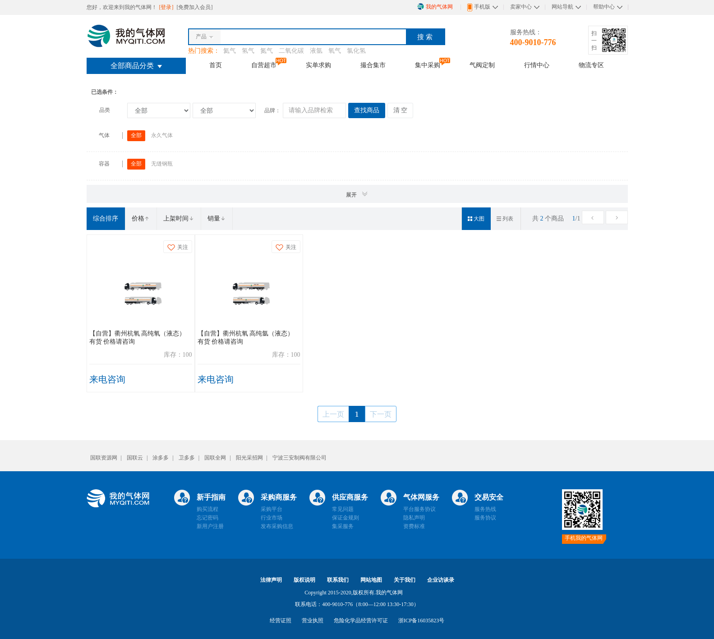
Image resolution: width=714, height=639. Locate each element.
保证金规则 (345, 518)
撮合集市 (373, 65)
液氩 (316, 50)
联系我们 (338, 580)
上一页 (333, 413)
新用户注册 (210, 526)
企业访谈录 (440, 580)
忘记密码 (207, 518)
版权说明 (304, 580)
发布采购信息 (277, 526)
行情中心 (536, 65)
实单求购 (318, 65)
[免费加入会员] (195, 7)
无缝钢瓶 (162, 164)
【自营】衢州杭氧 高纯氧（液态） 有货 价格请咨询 (137, 337)
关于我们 (404, 580)
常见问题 (343, 509)
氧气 (334, 50)
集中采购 (427, 65)
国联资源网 (103, 458)
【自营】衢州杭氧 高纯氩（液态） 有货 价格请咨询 (246, 337)
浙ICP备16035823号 (421, 620)
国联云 (135, 458)
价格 (141, 218)
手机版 (478, 7)
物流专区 (591, 65)
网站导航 (562, 7)
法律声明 (271, 580)
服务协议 (485, 518)
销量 (216, 218)
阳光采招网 (249, 458)
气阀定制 (482, 65)
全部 (136, 135)
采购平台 (271, 509)
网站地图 (371, 580)
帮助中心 (604, 7)
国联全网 (215, 458)
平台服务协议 (419, 509)
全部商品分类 (136, 65)
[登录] (167, 7)
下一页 (381, 413)
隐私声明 (414, 518)
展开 (357, 194)
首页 (215, 65)
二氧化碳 (291, 50)
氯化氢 (356, 50)
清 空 (400, 110)
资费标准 (414, 526)
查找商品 (366, 110)
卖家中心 (521, 7)
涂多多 (160, 458)
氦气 (229, 50)
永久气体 (162, 135)
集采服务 (343, 526)
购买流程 (207, 509)
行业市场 (271, 518)
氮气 (266, 50)
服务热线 (485, 509)
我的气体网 (435, 6)
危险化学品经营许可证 (361, 620)
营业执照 (312, 620)
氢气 (248, 50)
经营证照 (280, 620)
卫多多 (187, 458)
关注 (177, 247)
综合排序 (105, 218)
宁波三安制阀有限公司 (299, 458)
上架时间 (178, 218)
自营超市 (263, 65)
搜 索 (425, 37)
